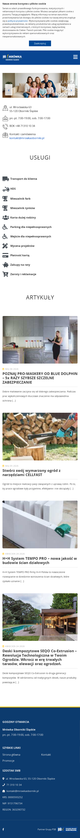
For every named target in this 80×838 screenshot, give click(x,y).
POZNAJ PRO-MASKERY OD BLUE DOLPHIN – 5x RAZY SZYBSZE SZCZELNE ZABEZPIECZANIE (40, 378)
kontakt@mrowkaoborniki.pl (26, 138)
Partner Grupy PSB (47, 829)
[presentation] (8, 89)
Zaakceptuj (40, 43)
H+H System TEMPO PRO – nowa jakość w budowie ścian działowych (39, 560)
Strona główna (11, 754)
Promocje (8, 760)
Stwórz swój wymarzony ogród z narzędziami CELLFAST (31, 472)
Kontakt (46, 754)
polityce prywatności (18, 20)
